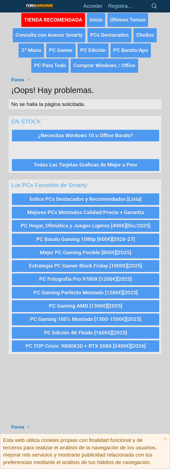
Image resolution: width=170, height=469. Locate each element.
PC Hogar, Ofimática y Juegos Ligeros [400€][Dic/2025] (85, 221)
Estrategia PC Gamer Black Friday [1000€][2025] (85, 259)
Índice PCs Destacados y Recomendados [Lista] (85, 195)
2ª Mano (31, 48)
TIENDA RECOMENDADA (53, 19)
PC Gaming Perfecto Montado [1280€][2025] (86, 286)
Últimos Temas (128, 19)
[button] (17, 6)
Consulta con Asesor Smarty (49, 33)
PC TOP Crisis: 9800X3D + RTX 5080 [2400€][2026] (85, 337)
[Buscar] (154, 6)
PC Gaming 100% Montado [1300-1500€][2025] (85, 311)
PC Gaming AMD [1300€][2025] (85, 298)
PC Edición (93, 48)
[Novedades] (142, 6)
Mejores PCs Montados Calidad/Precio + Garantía (85, 208)
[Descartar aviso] (164, 439)
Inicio (96, 19)
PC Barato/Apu (130, 48)
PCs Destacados (109, 33)
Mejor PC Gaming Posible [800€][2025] (85, 247)
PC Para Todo (50, 62)
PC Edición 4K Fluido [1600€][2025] (85, 324)
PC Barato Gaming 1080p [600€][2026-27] (85, 234)
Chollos (145, 33)
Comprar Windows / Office (104, 62)
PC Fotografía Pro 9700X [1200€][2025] (85, 273)
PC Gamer (61, 48)
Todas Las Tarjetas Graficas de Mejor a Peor (86, 161)
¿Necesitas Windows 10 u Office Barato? (85, 132)
